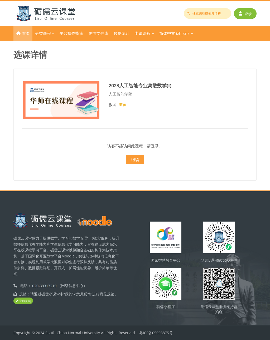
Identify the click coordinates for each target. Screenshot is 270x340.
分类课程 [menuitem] (43, 33)
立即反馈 (23, 301)
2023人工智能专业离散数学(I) (140, 85)
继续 (135, 159)
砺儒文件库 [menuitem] (98, 33)
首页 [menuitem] (26, 33)
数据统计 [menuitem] (121, 33)
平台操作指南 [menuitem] (71, 33)
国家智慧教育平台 (165, 260)
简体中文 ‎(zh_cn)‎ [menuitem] (174, 33)
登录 (245, 13)
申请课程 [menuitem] (143, 33)
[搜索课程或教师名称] (207, 13)
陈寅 (123, 104)
